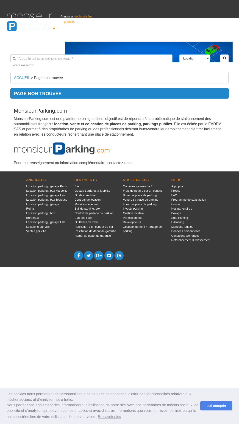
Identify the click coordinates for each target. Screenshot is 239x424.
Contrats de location (87, 199)
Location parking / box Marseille (46, 190)
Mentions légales (182, 226)
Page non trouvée (48, 78)
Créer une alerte (23, 65)
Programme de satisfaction (188, 199)
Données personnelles (185, 231)
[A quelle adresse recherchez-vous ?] (91, 58)
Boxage (176, 213)
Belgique (215, 36)
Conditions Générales (185, 235)
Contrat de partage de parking (94, 213)
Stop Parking (179, 217)
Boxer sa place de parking (140, 195)
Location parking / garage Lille (45, 222)
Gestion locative (133, 213)
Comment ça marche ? (138, 186)
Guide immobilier (86, 195)
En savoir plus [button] (109, 417)
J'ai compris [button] (216, 406)
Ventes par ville (36, 231)
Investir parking (133, 208)
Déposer (189, 36)
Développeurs (132, 222)
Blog (78, 186)
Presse (176, 190)
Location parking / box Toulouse (46, 199)
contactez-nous (119, 163)
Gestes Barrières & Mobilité (92, 190)
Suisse (227, 36)
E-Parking (177, 222)
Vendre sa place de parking (140, 199)
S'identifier (175, 36)
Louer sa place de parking (140, 204)
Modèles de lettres (86, 204)
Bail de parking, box (87, 208)
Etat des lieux (83, 217)
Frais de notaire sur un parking (143, 190)
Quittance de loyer (86, 222)
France (202, 36)
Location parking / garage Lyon (46, 195)
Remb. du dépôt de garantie (93, 235)
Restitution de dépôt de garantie (95, 231)
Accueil (22, 78)
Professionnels (156, 36)
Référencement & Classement (190, 240)
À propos (177, 186)
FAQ (174, 195)
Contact (176, 204)
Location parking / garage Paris (46, 186)
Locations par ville (38, 226)
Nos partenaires (181, 208)
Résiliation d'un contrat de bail (94, 226)
